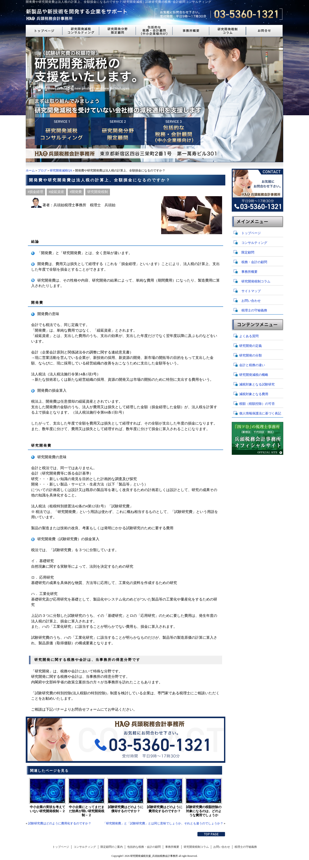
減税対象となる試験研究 (257, 384)
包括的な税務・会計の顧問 (144, 846)
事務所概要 (249, 271)
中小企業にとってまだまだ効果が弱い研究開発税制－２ (86, 811)
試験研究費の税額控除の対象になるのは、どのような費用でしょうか (203, 811)
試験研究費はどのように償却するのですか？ (125, 809)
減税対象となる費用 (253, 394)
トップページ (251, 233)
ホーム (30, 170)
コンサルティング (254, 242)
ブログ (42, 170)
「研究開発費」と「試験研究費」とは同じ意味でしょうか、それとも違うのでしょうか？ (163, 823)
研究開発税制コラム (255, 281)
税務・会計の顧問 (254, 262)
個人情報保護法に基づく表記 (260, 413)
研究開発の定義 (250, 345)
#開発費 (76, 192)
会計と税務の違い (252, 365)
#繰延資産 (56, 192)
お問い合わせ (251, 300)
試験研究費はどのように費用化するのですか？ (164, 809)
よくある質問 (249, 336)
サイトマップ (251, 291)
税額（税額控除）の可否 (257, 403)
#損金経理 (35, 192)
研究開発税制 (97, 192)
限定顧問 (247, 252)
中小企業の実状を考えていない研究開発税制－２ (47, 809)
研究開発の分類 (250, 355)
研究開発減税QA (61, 170)
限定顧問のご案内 (111, 846)
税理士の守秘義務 (254, 310)
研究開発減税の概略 (253, 374)
